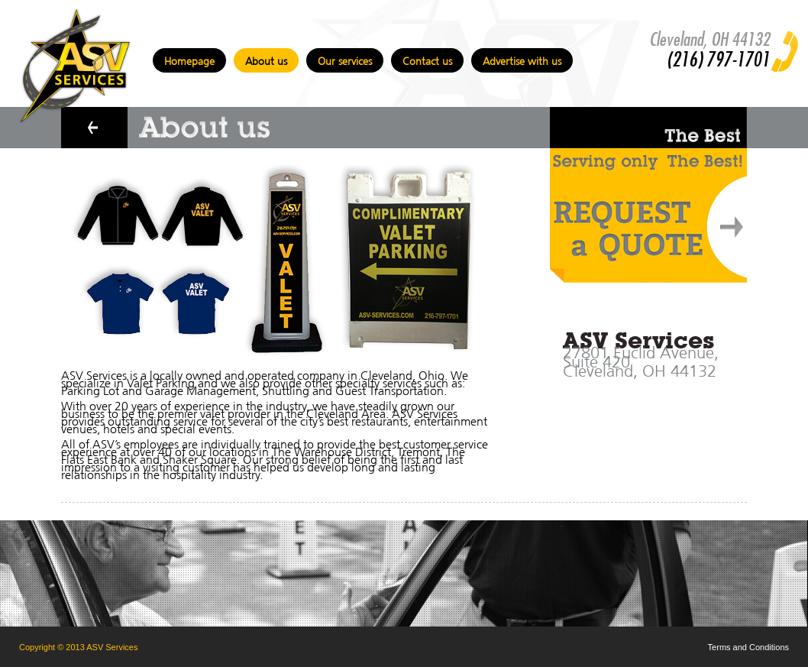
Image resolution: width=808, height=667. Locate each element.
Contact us (427, 60)
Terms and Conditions (748, 647)
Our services (345, 60)
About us (266, 60)
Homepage (189, 60)
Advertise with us (522, 60)
